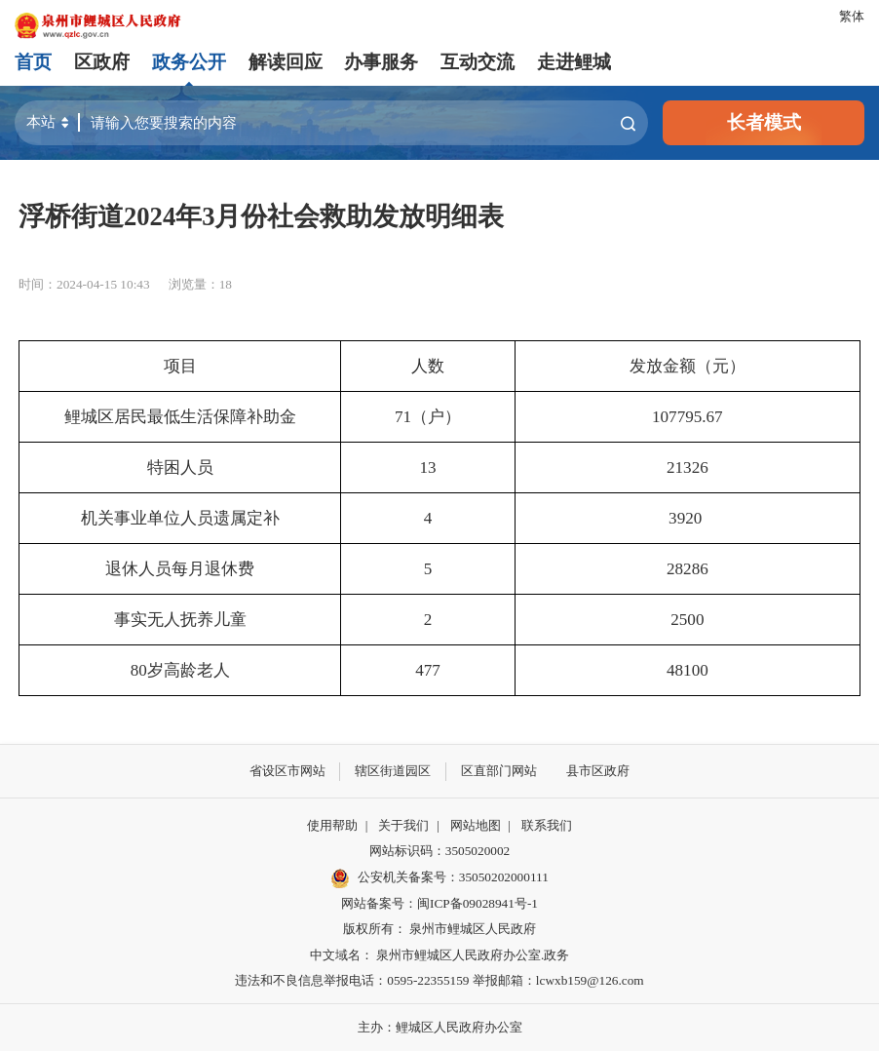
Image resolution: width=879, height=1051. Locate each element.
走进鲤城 (574, 62)
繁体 (851, 16)
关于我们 (403, 825)
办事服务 (381, 62)
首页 (33, 62)
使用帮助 (332, 825)
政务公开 (189, 62)
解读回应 (285, 62)
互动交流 (477, 62)
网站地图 (475, 825)
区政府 (102, 62)
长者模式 (764, 122)
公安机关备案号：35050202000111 (439, 878)
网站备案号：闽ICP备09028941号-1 (439, 903)
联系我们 (546, 825)
